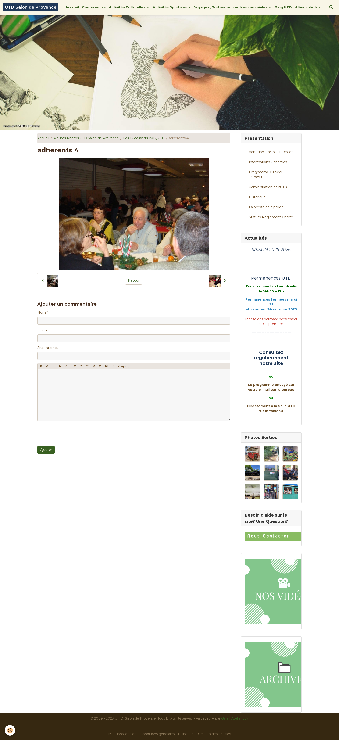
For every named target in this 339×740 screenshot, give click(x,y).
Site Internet (47, 348)
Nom (41, 312)
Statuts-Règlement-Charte (271, 217)
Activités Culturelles (127, 7)
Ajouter (46, 450)
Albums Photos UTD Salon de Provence (86, 138)
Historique (257, 197)
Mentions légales (122, 734)
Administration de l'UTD (268, 187)
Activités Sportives (170, 7)
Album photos (307, 7)
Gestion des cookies (214, 734)
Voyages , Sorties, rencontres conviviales (231, 7)
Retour (133, 280)
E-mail (42, 330)
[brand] (30, 7)
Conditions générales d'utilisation (167, 734)
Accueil (72, 7)
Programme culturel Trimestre (265, 174)
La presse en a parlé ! (266, 207)
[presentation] (72, 433)
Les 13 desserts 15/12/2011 (143, 138)
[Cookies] (10, 730)
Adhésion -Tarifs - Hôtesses (271, 152)
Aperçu (125, 366)
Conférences (94, 7)
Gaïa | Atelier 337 (235, 718)
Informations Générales (268, 162)
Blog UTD (283, 7)
